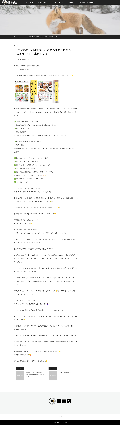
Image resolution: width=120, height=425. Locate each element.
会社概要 (71, 2)
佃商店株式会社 (63, 422)
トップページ (29, 2)
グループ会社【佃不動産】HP (86, 2)
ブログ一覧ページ (58, 2)
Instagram (58, 417)
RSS (61, 417)
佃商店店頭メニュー (43, 2)
